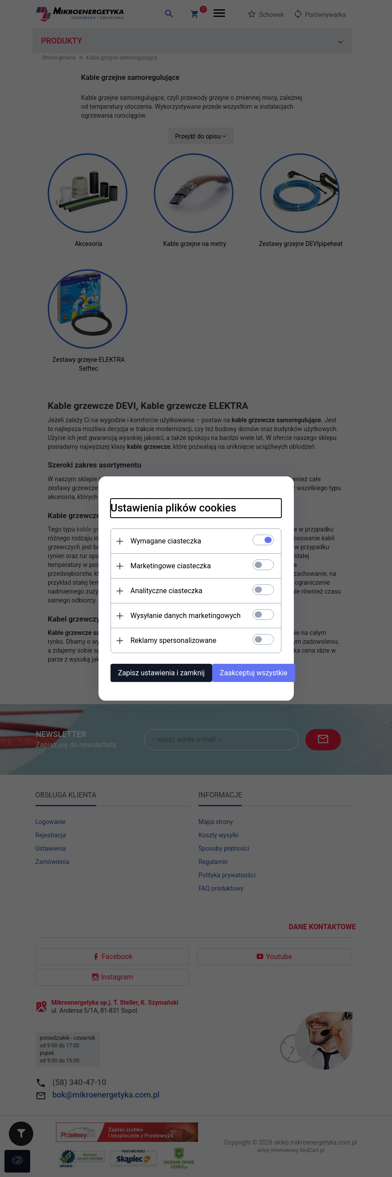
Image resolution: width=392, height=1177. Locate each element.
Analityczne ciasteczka (150, 589)
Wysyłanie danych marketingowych (169, 614)
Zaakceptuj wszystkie (256, 671)
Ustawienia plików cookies (157, 506)
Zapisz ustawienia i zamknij (145, 671)
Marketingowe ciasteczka (154, 564)
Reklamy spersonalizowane (157, 638)
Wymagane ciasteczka (149, 539)
